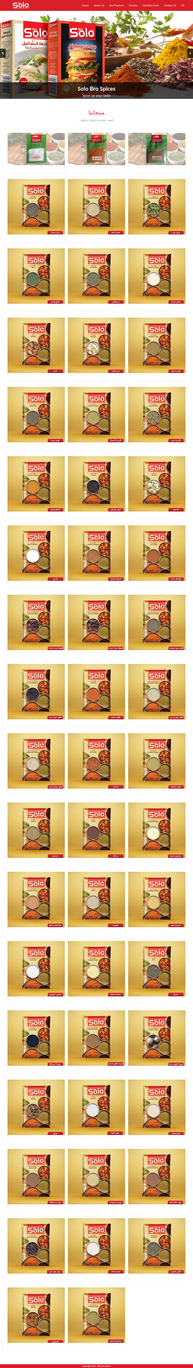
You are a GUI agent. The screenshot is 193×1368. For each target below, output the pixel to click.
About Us (99, 5)
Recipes (133, 5)
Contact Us (170, 5)
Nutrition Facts (151, 5)
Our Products (116, 5)
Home (85, 5)
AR (182, 5)
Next (190, 53)
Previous (3, 53)
